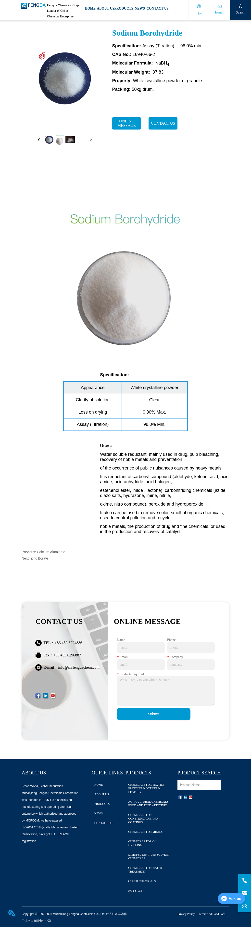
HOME (90, 8)
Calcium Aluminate (51, 552)
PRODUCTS (123, 8)
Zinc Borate (39, 558)
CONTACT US (158, 8)
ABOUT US (105, 8)
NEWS (140, 8)
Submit (153, 714)
